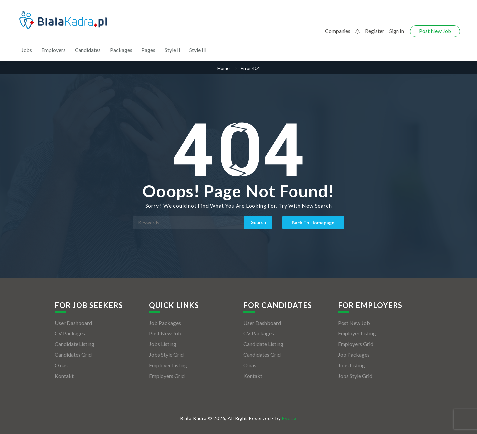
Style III (198, 50)
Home (223, 68)
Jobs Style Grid (166, 354)
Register (374, 31)
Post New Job (435, 31)
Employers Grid (167, 376)
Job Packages (165, 323)
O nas (61, 365)
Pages (148, 50)
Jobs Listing (162, 344)
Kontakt (64, 376)
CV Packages (70, 333)
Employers (53, 50)
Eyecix (289, 418)
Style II (172, 50)
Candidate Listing (74, 344)
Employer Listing (168, 365)
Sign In (396, 31)
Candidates (88, 50)
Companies (337, 31)
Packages (121, 50)
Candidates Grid (73, 354)
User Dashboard (73, 323)
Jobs (26, 50)
